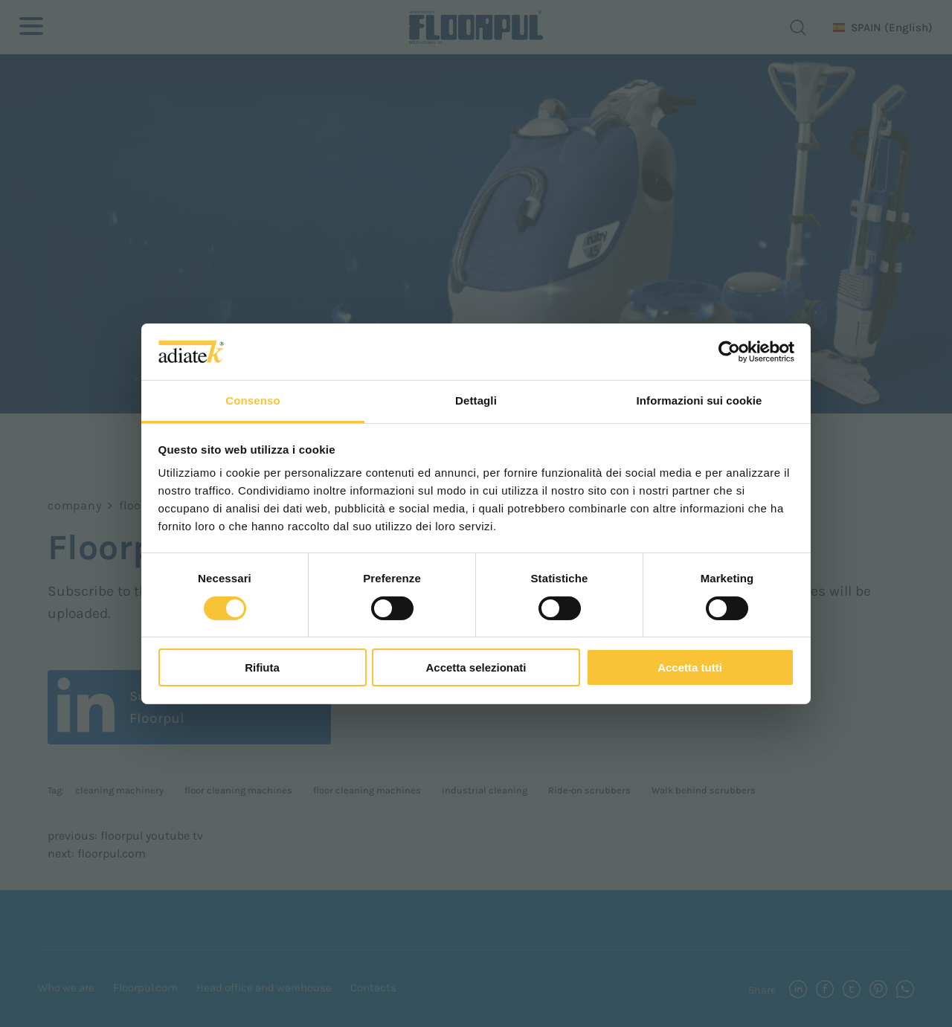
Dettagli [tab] (476, 400)
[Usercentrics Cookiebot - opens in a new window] (729, 352)
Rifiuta (262, 667)
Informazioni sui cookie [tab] (699, 400)
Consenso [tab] (252, 400)
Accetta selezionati (475, 667)
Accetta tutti (689, 667)
